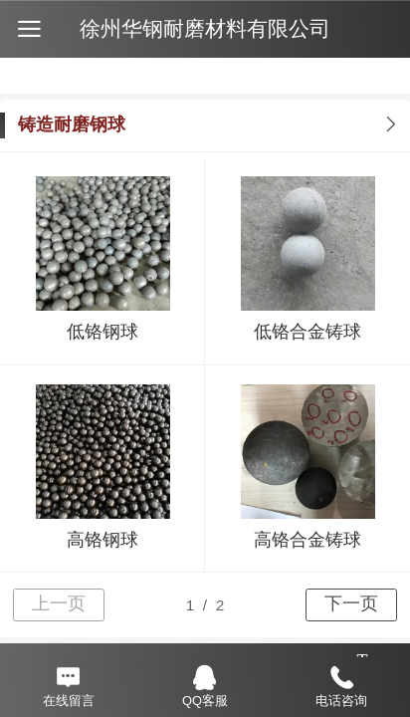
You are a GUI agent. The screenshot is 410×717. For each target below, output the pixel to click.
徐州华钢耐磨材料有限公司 (205, 28)
